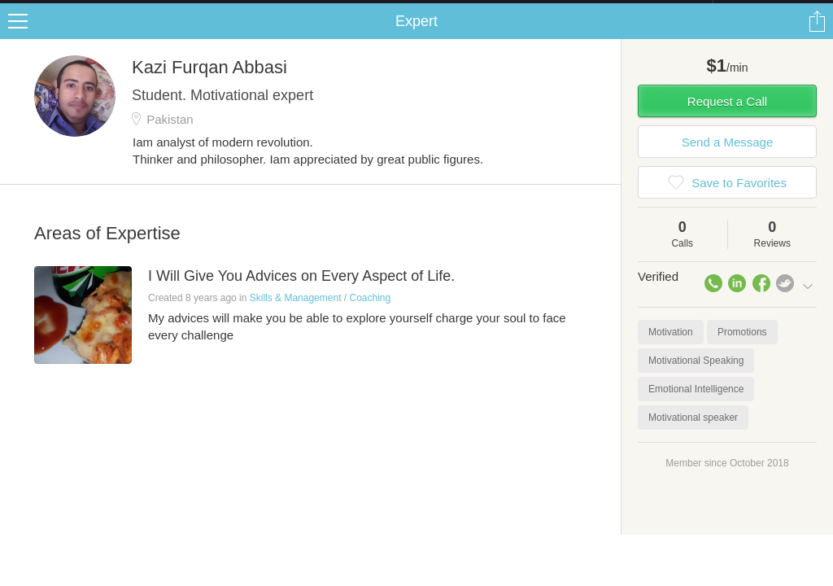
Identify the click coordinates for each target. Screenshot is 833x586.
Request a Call (727, 118)
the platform (84, 9)
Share (816, 37)
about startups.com (771, 10)
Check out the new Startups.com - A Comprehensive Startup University (536, 10)
